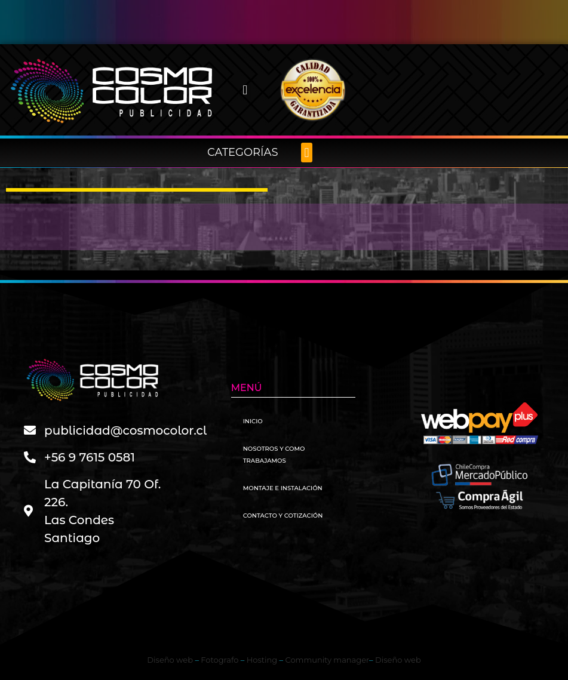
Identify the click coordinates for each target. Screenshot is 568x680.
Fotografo (219, 659)
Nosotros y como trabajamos (274, 454)
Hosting (262, 659)
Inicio (253, 421)
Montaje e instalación (283, 488)
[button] (245, 90)
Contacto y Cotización (283, 515)
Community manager (327, 659)
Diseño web (170, 659)
